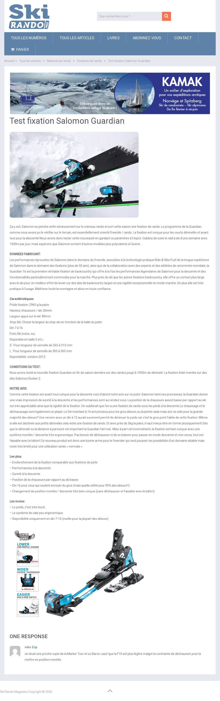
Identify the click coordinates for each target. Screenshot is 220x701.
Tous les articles (77, 38)
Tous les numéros (28, 38)
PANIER (20, 49)
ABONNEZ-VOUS (147, 38)
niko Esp (31, 647)
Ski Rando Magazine (14, 691)
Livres (113, 38)
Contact (183, 38)
